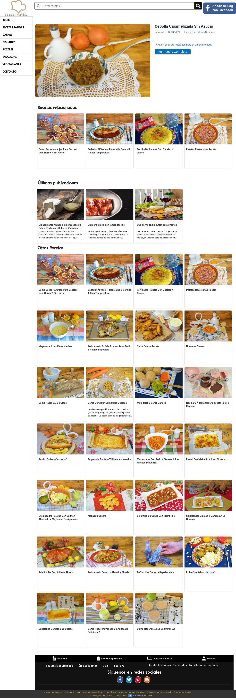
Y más (149, 695)
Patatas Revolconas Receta (201, 149)
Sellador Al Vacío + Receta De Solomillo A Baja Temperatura (109, 151)
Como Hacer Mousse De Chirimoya (156, 628)
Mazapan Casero (97, 515)
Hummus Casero (195, 346)
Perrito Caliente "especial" (53, 459)
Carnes (7, 34)
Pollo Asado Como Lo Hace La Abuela (108, 572)
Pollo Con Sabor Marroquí (200, 572)
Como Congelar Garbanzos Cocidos (107, 402)
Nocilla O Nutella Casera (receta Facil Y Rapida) (207, 404)
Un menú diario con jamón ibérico (106, 224)
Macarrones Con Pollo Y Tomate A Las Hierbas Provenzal (158, 461)
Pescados (8, 42)
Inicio (6, 20)
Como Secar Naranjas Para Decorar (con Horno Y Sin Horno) (58, 151)
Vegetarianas (11, 64)
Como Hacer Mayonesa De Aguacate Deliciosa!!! (108, 630)
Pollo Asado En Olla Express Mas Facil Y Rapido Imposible (109, 348)
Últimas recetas (88, 665)
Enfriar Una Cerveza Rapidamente (155, 572)
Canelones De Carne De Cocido (56, 628)
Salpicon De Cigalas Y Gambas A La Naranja (205, 517)
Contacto (9, 71)
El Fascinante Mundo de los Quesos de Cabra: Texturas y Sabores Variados (60, 226)
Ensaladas (9, 57)
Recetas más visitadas (60, 665)
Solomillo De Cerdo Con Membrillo (156, 515)
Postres (7, 49)
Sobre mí (119, 665)
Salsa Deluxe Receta (148, 346)
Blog (106, 665)
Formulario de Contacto (203, 665)
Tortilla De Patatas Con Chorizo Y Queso (155, 151)
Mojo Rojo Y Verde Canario (151, 402)
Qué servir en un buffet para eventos (157, 224)
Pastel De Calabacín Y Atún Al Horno (206, 459)
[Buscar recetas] (114, 5)
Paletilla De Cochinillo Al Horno (56, 572)
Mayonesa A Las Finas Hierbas (55, 346)
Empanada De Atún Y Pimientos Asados (109, 459)
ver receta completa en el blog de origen (191, 44)
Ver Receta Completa (172, 52)
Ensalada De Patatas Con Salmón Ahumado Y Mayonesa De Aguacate (58, 517)
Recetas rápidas (13, 27)
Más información (139, 695)
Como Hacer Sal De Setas (53, 402)
